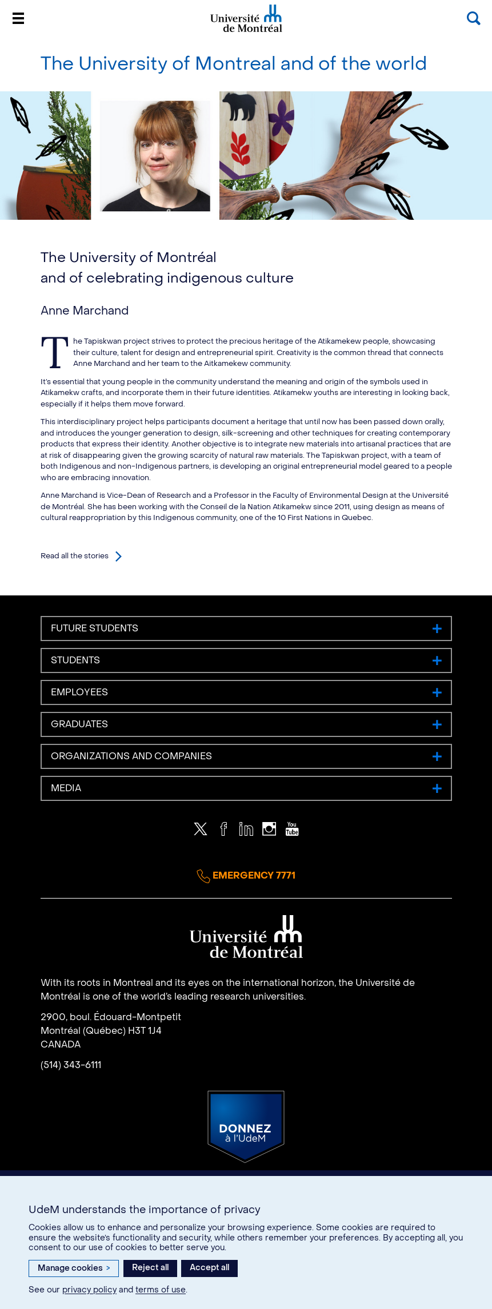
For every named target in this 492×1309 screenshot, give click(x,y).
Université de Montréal (246, 31)
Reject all (150, 1267)
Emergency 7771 (246, 876)
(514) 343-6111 (71, 1065)
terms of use (160, 1289)
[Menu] (18, 18)
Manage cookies (74, 1268)
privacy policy (89, 1289)
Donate (246, 1126)
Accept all (209, 1267)
